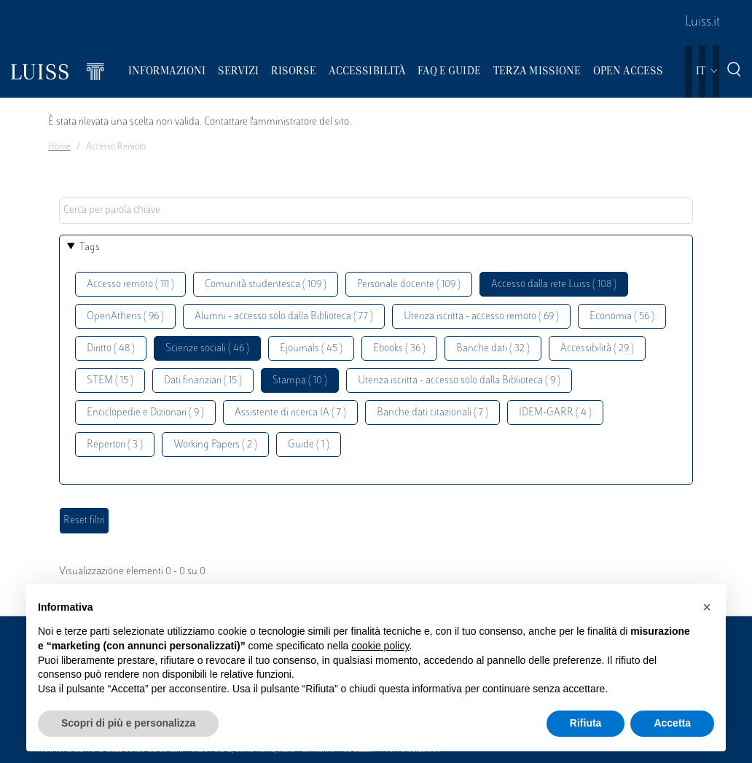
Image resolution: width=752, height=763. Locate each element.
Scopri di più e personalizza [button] (128, 723)
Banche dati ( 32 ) (493, 348)
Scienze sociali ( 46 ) (207, 348)
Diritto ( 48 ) (111, 348)
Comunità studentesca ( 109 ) (265, 284)
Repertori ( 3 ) (115, 444)
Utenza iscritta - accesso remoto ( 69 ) (481, 316)
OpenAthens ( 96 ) (125, 316)
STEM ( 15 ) (110, 380)
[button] (706, 607)
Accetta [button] (672, 723)
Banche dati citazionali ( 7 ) (432, 412)
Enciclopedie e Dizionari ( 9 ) (145, 412)
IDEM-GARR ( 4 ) (555, 412)
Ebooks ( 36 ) (399, 348)
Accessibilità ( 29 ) (597, 348)
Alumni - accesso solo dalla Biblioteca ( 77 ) (284, 316)
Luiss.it (702, 22)
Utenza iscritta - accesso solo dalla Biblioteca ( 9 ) (459, 380)
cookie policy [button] (380, 646)
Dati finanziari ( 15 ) (203, 380)
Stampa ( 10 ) (300, 380)
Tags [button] (89, 247)
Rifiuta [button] (586, 723)
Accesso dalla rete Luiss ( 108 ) (553, 284)
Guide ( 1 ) (308, 444)
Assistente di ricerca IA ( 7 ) (290, 412)
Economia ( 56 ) (622, 316)
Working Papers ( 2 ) (215, 444)
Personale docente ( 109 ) (409, 284)
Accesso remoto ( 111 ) (130, 284)
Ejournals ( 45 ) (311, 348)
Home (59, 147)
